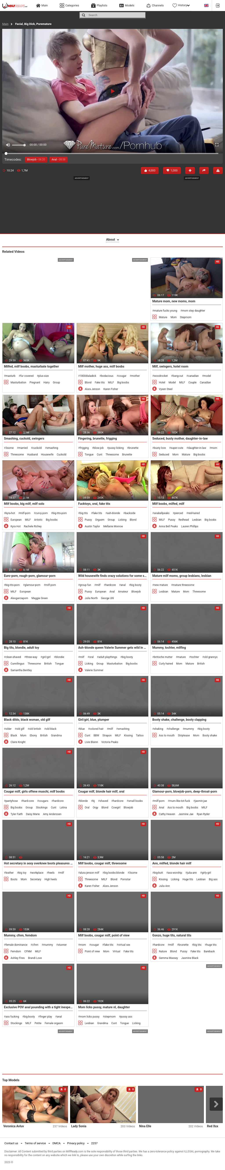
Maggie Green (39, 598)
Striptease (184, 735)
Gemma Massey (168, 958)
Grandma (56, 735)
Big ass (213, 879)
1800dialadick (88, 375)
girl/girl (46, 657)
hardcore (110, 585)
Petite (37, 1023)
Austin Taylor (92, 526)
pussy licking (116, 447)
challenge (173, 728)
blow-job (98, 447)
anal (123, 585)
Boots (14, 879)
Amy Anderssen (52, 814)
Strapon (107, 735)
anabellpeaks (162, 513)
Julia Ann (164, 886)
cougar (122, 375)
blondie (60, 657)
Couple (192, 382)
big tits (84, 513)
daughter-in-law (197, 447)
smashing (52, 447)
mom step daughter (193, 310)
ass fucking (12, 1016)
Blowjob (136, 591)
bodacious (107, 375)
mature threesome (183, 585)
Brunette (127, 454)
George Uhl (107, 598)
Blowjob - (36, 159)
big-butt (158, 872)
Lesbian (196, 519)
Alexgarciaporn (19, 598)
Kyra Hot (16, 526)
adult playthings (107, 657)
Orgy (95, 807)
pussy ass (126, 1016)
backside (130, 513)
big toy (23, 872)
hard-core (28, 800)
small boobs (135, 800)
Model (172, 382)
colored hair (96, 728)
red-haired (194, 513)
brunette (133, 447)
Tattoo (139, 735)
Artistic (38, 519)
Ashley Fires (18, 958)
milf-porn (25, 513)
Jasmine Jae (185, 814)
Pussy (88, 519)
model (207, 375)
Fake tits (100, 382)
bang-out (178, 375)
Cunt (99, 454)
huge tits (211, 944)
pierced (178, 513)
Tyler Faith (17, 814)
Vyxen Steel (165, 389)
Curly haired (166, 663)
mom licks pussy (90, 1016)
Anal (112, 591)
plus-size (43, 375)
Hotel (162, 382)
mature (182, 657)
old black (51, 728)
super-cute (177, 447)
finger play (46, 1016)
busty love (160, 447)
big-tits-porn (60, 513)
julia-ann (192, 872)
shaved (104, 800)
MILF (111, 382)
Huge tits (187, 879)
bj (94, 800)
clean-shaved (13, 657)
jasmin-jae (201, 800)
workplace (37, 872)
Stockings (42, 807)
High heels (51, 879)
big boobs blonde (114, 872)
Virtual (116, 951)
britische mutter (163, 657)
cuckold (37, 447)
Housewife (47, 454)
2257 (94, 1143)
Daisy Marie (33, 814)
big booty (136, 585)
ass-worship (175, 872)
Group (56, 382)
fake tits (97, 513)
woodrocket (161, 375)
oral (91, 657)
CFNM (28, 951)
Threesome (17, 454)
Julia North (91, 598)
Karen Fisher (110, 389)
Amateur (123, 591)
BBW (96, 735)
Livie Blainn (91, 742)
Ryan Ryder (203, 814)
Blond (88, 382)
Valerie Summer (94, 670)
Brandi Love (35, 958)
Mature (163, 317)
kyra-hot (10, 513)
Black (14, 735)
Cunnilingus (17, 663)
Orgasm (99, 519)
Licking (122, 519)
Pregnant (34, 382)
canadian (193, 375)
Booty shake (210, 735)
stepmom (110, 1016)
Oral (87, 807)
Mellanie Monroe (113, 526)
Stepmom (185, 317)
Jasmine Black (189, 958)
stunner (62, 944)
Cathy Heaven (167, 814)
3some (9, 447)
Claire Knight (18, 742)
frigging (84, 447)
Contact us (11, 1143)
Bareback (209, 951)
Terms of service (35, 1143)
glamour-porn (32, 585)
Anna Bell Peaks (168, 526)
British (48, 663)
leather (9, 872)
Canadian (205, 382)
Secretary (35, 879)
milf (98, 585)
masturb (10, 375)
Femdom (16, 951)
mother (135, 375)
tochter (195, 657)
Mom (174, 317)
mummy (189, 728)
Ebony (33, 735)
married (22, 447)
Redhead (183, 519)
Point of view (92, 951)
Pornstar (126, 879)
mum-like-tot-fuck (179, 800)
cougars (43, 800)
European (16, 519)
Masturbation (18, 382)
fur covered (26, 375)
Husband (32, 454)
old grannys (211, 657)
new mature (161, 585)
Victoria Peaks (109, 742)
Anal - (58, 159)
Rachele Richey (33, 526)
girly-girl (206, 872)
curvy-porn (41, 513)
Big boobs (123, 382)
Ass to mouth (166, 735)
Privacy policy (76, 1143)
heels (51, 872)
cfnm (35, 944)
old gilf (20, 728)
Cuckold (61, 454)
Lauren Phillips (189, 526)
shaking (158, 728)
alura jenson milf (89, 872)
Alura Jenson (92, 389)
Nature (163, 951)
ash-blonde (113, 513)
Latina (63, 807)
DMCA (57, 1143)
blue (82, 728)
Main (5, 24)
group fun (85, 585)
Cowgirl (115, 807)
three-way (31, 657)
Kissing (128, 735)
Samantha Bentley (21, 670)
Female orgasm (54, 1023)
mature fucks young (165, 310)
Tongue (89, 454)
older (8, 728)
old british (35, 728)
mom (214, 447)
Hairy (47, 382)
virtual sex (124, 944)
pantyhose (11, 800)
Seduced (164, 454)
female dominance (16, 944)
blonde (84, 800)
